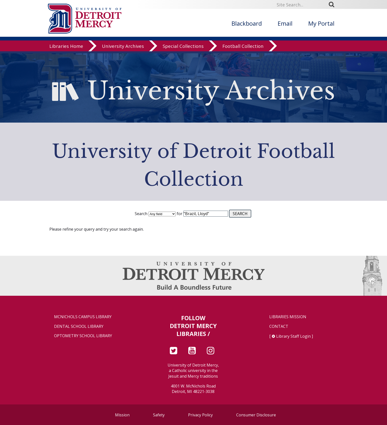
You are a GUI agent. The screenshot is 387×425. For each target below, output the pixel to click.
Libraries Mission (287, 316)
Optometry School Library (83, 335)
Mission (122, 415)
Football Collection (243, 48)
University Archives (123, 48)
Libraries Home (66, 48)
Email (285, 23)
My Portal (321, 23)
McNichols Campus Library (83, 316)
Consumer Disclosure (256, 415)
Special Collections (183, 48)
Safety (159, 415)
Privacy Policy (200, 415)
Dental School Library (78, 326)
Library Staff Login (293, 336)
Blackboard (247, 23)
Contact (278, 326)
